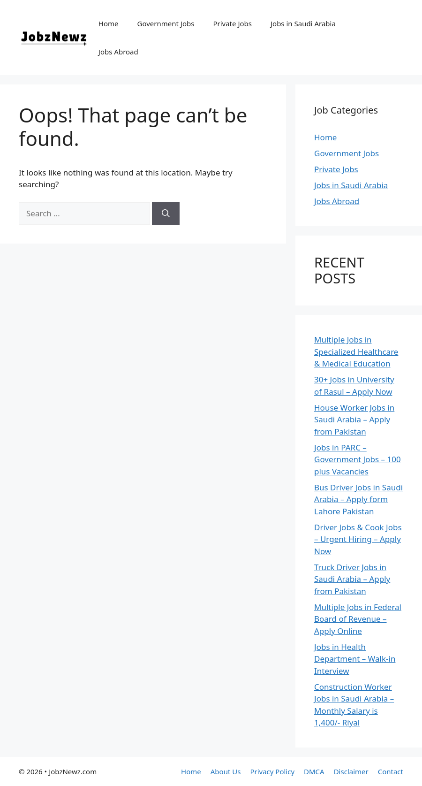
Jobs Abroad (118, 51)
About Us (226, 771)
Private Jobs (232, 23)
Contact (390, 771)
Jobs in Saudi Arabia (303, 23)
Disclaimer (351, 771)
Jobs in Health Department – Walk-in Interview (354, 658)
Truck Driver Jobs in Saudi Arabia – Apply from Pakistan (352, 579)
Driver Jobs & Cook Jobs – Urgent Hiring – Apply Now (358, 539)
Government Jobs (166, 23)
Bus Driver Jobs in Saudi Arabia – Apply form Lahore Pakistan (358, 499)
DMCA (314, 771)
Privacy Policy (272, 771)
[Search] (166, 213)
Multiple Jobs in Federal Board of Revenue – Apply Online (357, 619)
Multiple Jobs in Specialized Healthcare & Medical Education (356, 351)
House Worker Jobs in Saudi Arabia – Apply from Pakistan (354, 419)
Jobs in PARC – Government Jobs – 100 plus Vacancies (357, 459)
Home (108, 23)
